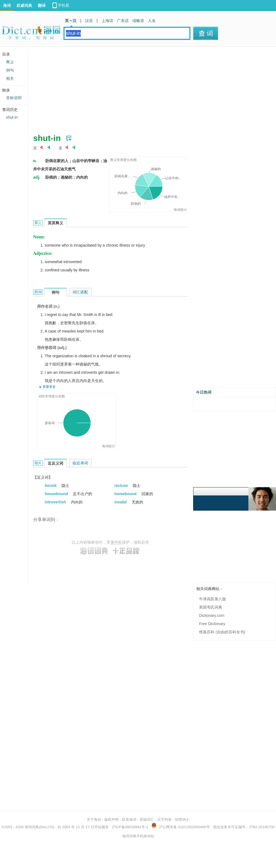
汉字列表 (164, 819)
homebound (126, 494)
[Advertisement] (132, 88)
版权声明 (111, 819)
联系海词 (129, 819)
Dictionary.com (211, 615)
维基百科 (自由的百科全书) (222, 632)
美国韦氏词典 (210, 607)
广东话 (123, 20)
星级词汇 (147, 819)
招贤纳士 (182, 819)
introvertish (56, 502)
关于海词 (94, 819)
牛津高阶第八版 (212, 599)
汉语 (89, 20)
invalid (121, 502)
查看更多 (49, 387)
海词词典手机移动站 (138, 836)
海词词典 (32, 827)
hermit (51, 485)
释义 (10, 62)
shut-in (12, 117)
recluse (122, 485)
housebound (57, 494)
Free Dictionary (212, 624)
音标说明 (14, 98)
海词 (7, 5)
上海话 (107, 20)
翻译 (42, 5)
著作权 (116, 542)
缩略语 (138, 20)
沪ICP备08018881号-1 (130, 827)
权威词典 (24, 5)
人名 (152, 20)
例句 (10, 70)
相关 (10, 78)
